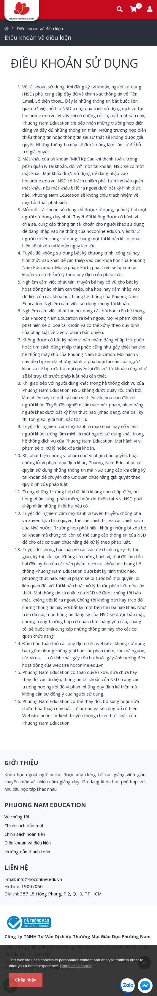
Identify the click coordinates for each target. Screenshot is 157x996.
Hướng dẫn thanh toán (27, 852)
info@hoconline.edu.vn (39, 879)
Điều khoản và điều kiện (40, 28)
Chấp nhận (26, 980)
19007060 (32, 886)
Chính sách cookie (76, 966)
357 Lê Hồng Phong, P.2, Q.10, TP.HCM (61, 894)
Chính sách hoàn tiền (24, 834)
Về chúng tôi (16, 817)
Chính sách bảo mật (24, 825)
